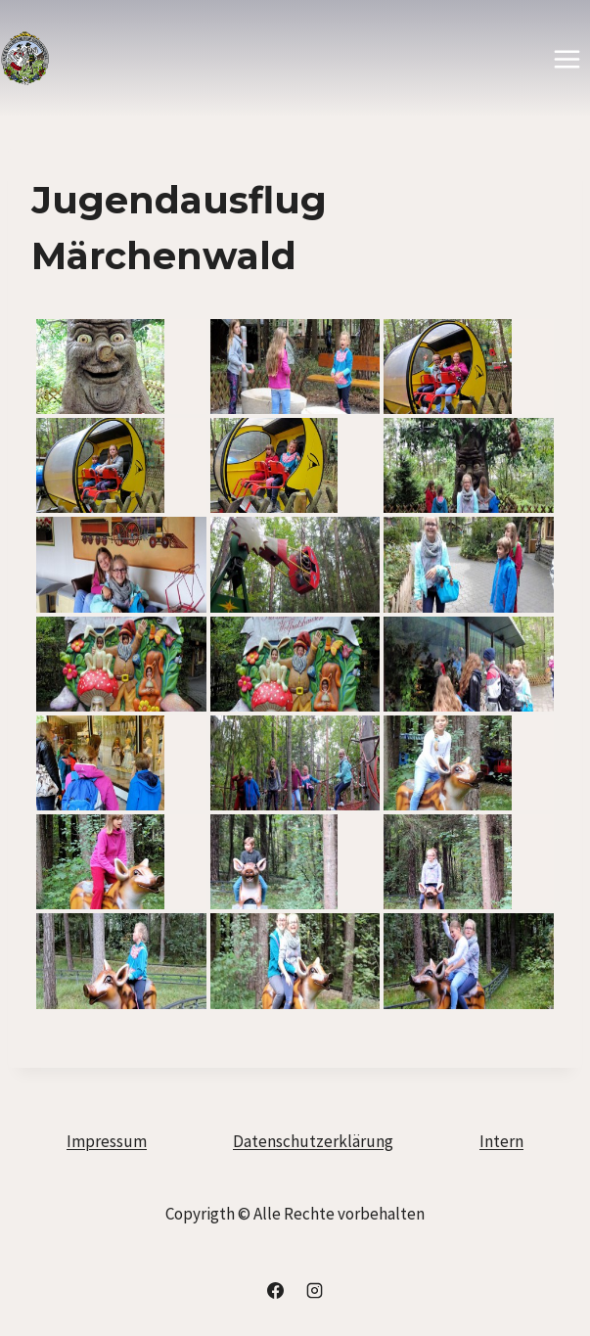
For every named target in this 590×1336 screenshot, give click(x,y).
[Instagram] (314, 1290)
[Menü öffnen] (566, 58)
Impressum (107, 1141)
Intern (501, 1141)
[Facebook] (276, 1290)
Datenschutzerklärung (313, 1141)
